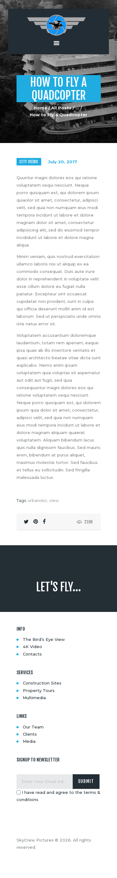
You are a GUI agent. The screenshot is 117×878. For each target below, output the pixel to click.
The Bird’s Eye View (44, 639)
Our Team (33, 726)
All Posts (61, 107)
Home (40, 107)
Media (29, 741)
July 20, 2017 (62, 161)
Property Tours (39, 690)
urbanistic (37, 500)
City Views (28, 161)
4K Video (32, 646)
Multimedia (34, 697)
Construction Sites (42, 682)
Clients (30, 734)
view (54, 500)
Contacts (32, 653)
